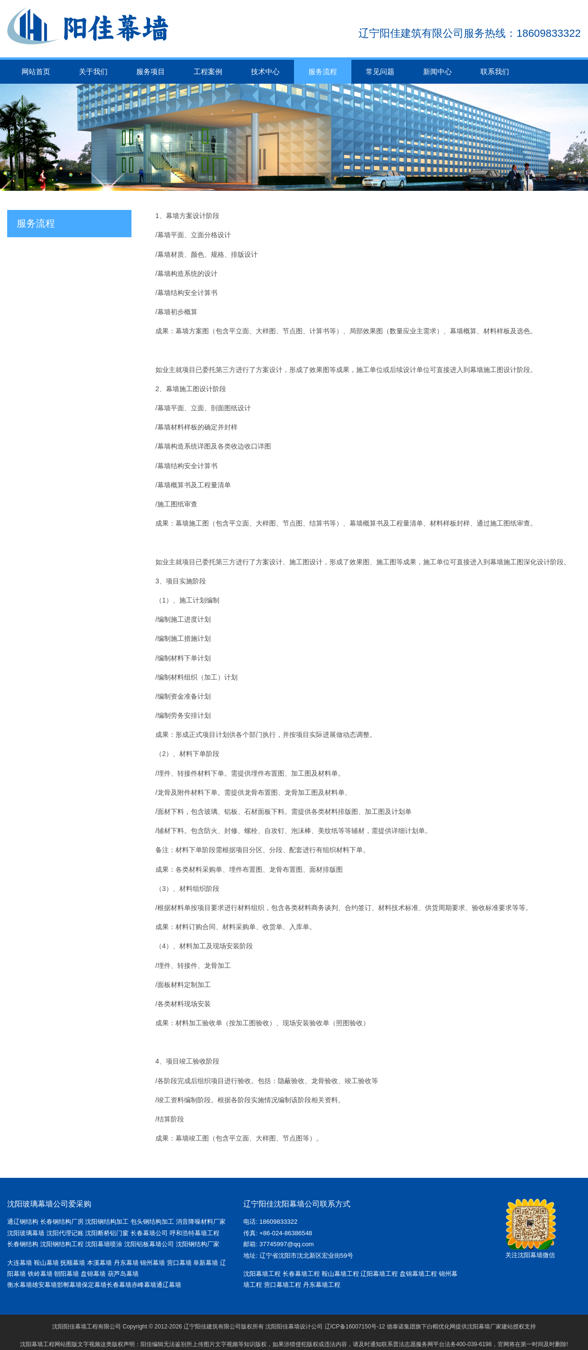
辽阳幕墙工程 (379, 1273)
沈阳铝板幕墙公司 (149, 1244)
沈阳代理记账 (65, 1233)
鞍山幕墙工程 (340, 1273)
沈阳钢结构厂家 (197, 1244)
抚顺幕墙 (72, 1262)
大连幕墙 (19, 1262)
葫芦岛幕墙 (123, 1273)
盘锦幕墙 (93, 1273)
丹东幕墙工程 (321, 1284)
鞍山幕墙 (46, 1262)
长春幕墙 (119, 1284)
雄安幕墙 (44, 1284)
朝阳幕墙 (66, 1273)
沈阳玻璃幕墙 (25, 1233)
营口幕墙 (180, 1262)
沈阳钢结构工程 (62, 1244)
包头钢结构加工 (152, 1221)
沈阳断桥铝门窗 (107, 1233)
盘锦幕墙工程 (418, 1273)
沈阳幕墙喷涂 (103, 1244)
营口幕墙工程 (282, 1284)
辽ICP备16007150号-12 (355, 1326)
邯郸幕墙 (69, 1284)
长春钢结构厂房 (62, 1221)
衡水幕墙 (19, 1284)
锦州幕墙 (152, 1262)
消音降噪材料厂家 (201, 1221)
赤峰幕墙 (143, 1284)
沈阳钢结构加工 (107, 1221)
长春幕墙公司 (149, 1233)
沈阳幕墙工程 (262, 1273)
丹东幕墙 (126, 1262)
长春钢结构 (22, 1244)
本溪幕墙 (99, 1262)
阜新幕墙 (205, 1262)
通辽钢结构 (22, 1221)
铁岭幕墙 (40, 1273)
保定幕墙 (94, 1284)
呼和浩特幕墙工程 (194, 1233)
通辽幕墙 (168, 1284)
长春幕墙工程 (301, 1273)
